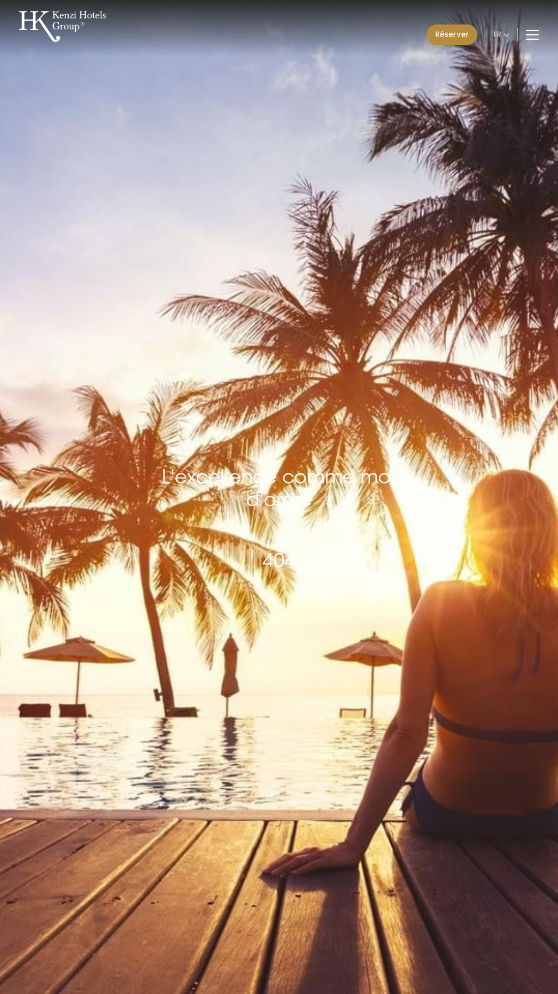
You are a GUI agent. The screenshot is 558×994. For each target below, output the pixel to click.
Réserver (452, 34)
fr (497, 34)
